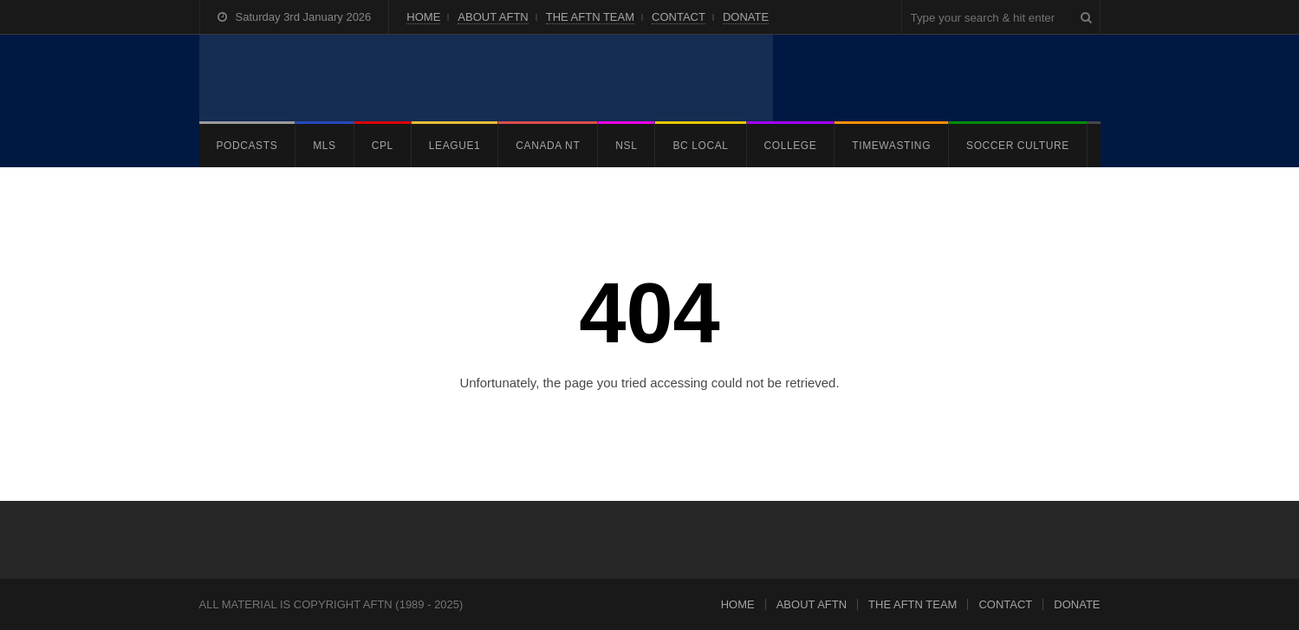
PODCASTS (247, 146)
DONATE (746, 16)
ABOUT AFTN (493, 16)
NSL (626, 146)
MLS (324, 146)
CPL (382, 146)
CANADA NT (548, 146)
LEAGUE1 (455, 146)
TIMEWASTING (891, 146)
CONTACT (678, 16)
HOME (423, 16)
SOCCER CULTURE (1017, 146)
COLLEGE (790, 146)
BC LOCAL (700, 146)
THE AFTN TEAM (590, 16)
